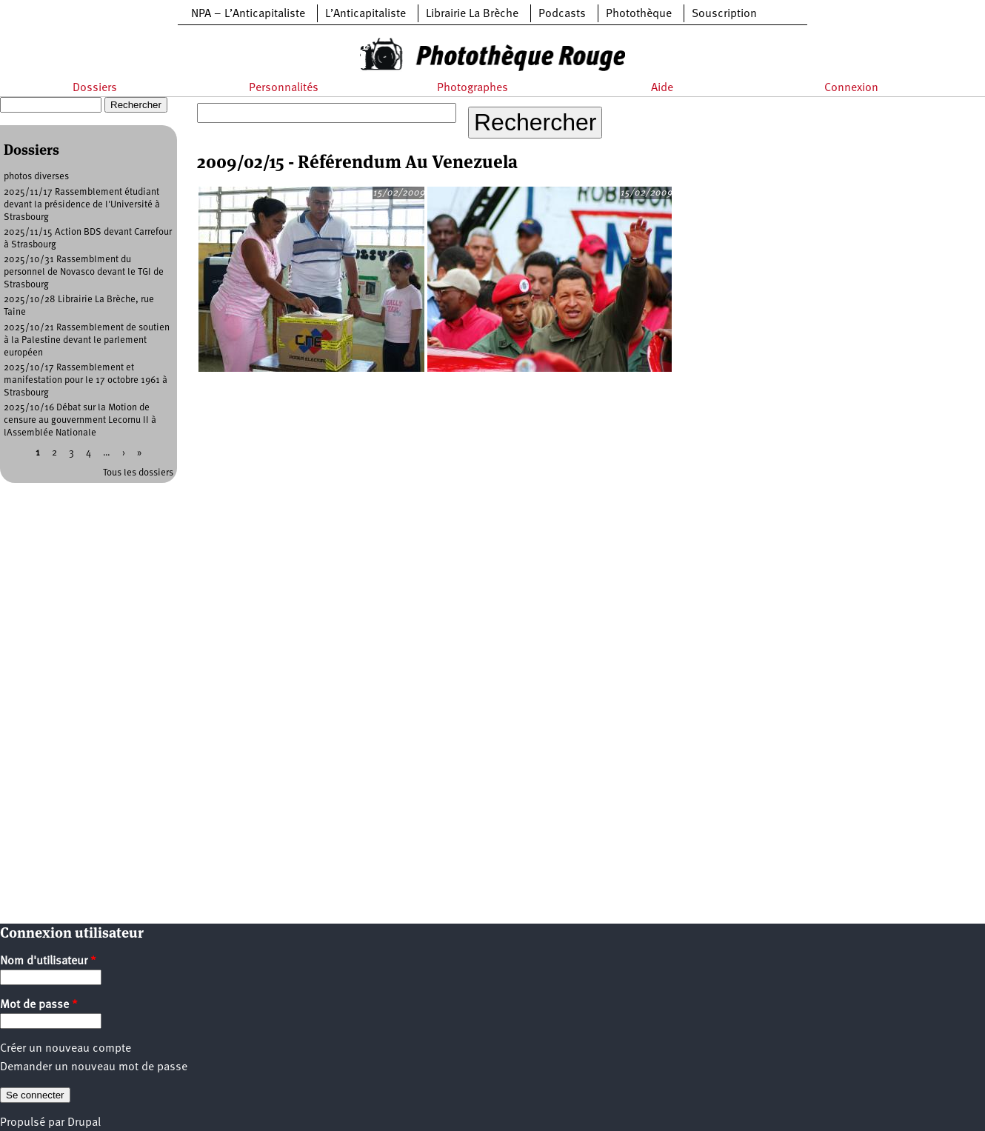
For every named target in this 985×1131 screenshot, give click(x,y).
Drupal (84, 1123)
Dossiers (95, 88)
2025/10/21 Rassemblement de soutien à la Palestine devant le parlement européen (87, 340)
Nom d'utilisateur (48, 961)
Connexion (851, 88)
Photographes (472, 88)
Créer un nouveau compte (65, 1049)
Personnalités (283, 88)
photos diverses (36, 176)
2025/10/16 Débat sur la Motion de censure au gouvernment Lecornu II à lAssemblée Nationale (80, 420)
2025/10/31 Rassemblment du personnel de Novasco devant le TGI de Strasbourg (84, 272)
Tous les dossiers (138, 473)
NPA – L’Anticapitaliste (248, 14)
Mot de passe (39, 1005)
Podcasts (562, 14)
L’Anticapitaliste (365, 14)
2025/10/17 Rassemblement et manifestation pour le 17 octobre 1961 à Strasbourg (85, 380)
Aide (662, 88)
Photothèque (639, 14)
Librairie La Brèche (472, 14)
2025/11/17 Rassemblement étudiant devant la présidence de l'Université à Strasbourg (82, 204)
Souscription (724, 14)
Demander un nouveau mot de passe (93, 1067)
